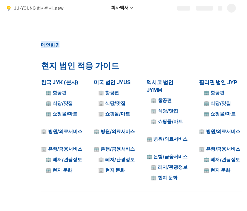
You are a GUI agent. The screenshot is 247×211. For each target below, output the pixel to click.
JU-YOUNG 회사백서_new (39, 8)
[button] (131, 8)
